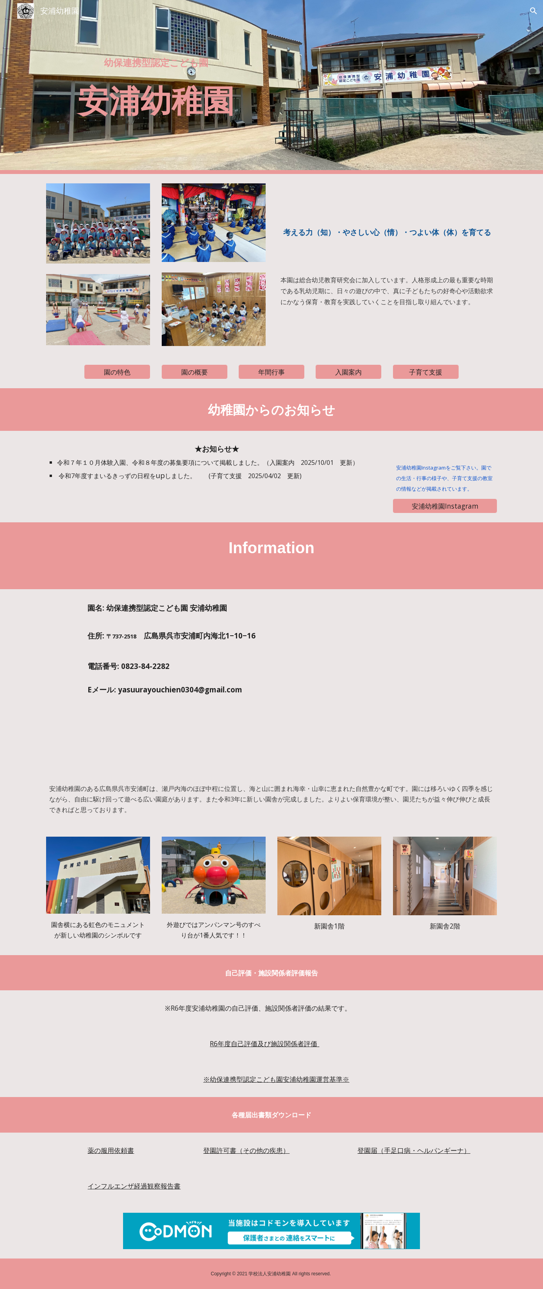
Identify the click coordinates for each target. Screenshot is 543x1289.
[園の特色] (117, 372)
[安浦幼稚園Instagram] (445, 506)
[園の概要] (194, 372)
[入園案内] (348, 372)
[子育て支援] (425, 372)
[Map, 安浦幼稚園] (387, 680)
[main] (156, 61)
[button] (533, 11)
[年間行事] (271, 372)
